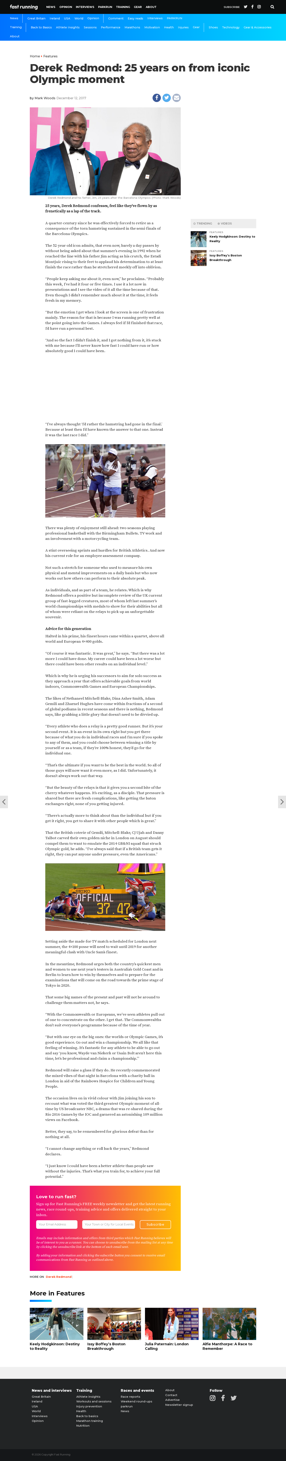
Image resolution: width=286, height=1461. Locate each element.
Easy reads (135, 18)
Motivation (152, 27)
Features (50, 56)
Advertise (172, 1399)
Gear (138, 7)
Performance (110, 27)
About (151, 7)
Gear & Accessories (258, 27)
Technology (231, 27)
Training (123, 7)
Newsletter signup (179, 1404)
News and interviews (52, 1390)
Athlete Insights (68, 27)
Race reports (130, 1396)
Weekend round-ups (136, 1401)
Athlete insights (88, 1396)
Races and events (137, 1390)
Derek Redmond (59, 1277)
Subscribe (232, 7)
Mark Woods (45, 98)
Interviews (85, 7)
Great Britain (36, 18)
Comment (116, 18)
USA (67, 18)
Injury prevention (89, 1406)
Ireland (55, 18)
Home (35, 56)
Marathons (132, 27)
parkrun (127, 1406)
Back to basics (87, 1416)
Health (169, 27)
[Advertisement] (105, 388)
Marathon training (89, 1421)
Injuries (183, 27)
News (50, 7)
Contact (171, 1395)
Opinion (65, 7)
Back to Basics (41, 27)
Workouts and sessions (93, 1401)
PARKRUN (105, 7)
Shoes (213, 27)
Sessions (90, 27)
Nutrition (83, 1425)
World (78, 18)
